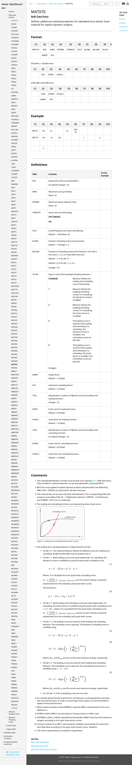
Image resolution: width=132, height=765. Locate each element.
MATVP (14, 303)
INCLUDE (14, 129)
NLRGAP (14, 602)
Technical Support (93, 761)
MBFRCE (14, 405)
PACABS (14, 650)
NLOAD (14, 582)
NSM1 (13, 633)
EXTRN (13, 24)
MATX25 (14, 320)
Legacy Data (11, 729)
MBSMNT (14, 466)
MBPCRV (14, 422)
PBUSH (14, 694)
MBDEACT (15, 391)
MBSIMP (14, 463)
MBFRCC (14, 402)
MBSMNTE (15, 473)
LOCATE (14, 177)
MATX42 (14, 340)
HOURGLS (15, 119)
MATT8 (13, 279)
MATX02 (14, 310)
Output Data (11, 725)
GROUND (14, 116)
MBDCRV (14, 388)
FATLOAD (14, 34)
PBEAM (14, 684)
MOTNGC (14, 545)
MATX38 (14, 337)
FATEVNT (14, 31)
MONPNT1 (15, 528)
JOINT (13, 150)
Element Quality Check (14, 713)
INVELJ (13, 146)
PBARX (13, 681)
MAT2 (13, 191)
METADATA (15, 490)
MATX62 (14, 354)
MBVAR (14, 477)
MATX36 (14, 334)
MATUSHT (15, 293)
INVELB (14, 143)
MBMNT (14, 412)
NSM (13, 630)
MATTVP (14, 289)
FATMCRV (15, 38)
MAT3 (13, 194)
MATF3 (13, 232)
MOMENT (14, 517)
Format (122, 19)
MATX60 (14, 351)
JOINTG (14, 153)
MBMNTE (14, 419)
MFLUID (14, 494)
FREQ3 (13, 78)
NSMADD (14, 636)
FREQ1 (13, 72)
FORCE (13, 58)
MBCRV (14, 381)
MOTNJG (14, 562)
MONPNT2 (15, 531)
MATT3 (13, 272)
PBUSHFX (14, 701)
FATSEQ (14, 48)
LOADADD (15, 170)
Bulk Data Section (12, 16)
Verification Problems (8, 737)
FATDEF (14, 27)
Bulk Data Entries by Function (44, 749)
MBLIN (13, 408)
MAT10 (13, 215)
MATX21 (14, 317)
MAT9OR (14, 211)
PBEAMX (14, 691)
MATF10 (14, 242)
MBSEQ (14, 446)
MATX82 (14, 368)
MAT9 (13, 208)
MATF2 (13, 228)
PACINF (14, 653)
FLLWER (14, 55)
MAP (13, 181)
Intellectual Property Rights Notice (70, 761)
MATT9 (13, 283)
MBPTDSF (15, 432)
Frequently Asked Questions (10, 743)
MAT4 (13, 198)
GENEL (13, 95)
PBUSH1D (15, 698)
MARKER (14, 184)
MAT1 (13, 187)
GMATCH (14, 99)
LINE (13, 164)
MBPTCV (14, 425)
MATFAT (14, 221)
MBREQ (14, 436)
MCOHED (14, 487)
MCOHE (14, 483)
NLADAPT (14, 572)
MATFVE (14, 245)
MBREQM (14, 442)
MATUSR (14, 296)
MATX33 (14, 330)
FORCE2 (14, 65)
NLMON (14, 579)
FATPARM (15, 41)
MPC (13, 565)
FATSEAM (14, 44)
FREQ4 (13, 82)
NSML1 (14, 643)
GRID (13, 109)
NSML (13, 640)
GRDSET (14, 106)
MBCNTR (14, 378)
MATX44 (14, 347)
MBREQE (14, 439)
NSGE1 (13, 623)
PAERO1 (14, 657)
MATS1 (13, 262)
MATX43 (14, 344)
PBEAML (14, 688)
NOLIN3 (14, 613)
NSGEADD (15, 626)
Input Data (42, 3)
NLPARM (14, 592)
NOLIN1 (14, 606)
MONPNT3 (15, 534)
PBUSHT (14, 705)
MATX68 (14, 361)
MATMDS (14, 255)
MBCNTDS (15, 374)
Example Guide (9, 732)
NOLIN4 (14, 616)
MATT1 (13, 266)
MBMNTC (14, 415)
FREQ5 (13, 85)
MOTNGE (14, 548)
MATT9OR (15, 286)
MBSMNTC (15, 470)
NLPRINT (14, 599)
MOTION (14, 538)
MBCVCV (14, 385)
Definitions (123, 27)
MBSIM (14, 459)
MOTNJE (14, 558)
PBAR (13, 674)
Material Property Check (12, 719)
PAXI (13, 671)
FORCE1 (14, 61)
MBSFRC (14, 449)
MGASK (14, 497)
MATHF (14, 252)
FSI (12, 89)
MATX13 (14, 313)
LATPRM (14, 160)
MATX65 (14, 357)
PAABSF (14, 647)
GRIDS (13, 112)
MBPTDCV (15, 429)
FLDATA (14, 51)
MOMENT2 (15, 524)
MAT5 (13, 201)
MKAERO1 (15, 500)
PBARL (13, 677)
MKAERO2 (15, 504)
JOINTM (14, 157)
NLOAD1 (14, 585)
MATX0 (13, 306)
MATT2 (13, 269)
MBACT (14, 371)
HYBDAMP (15, 123)
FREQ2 (13, 75)
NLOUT (14, 589)
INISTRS (14, 133)
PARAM (14, 667)
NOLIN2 (14, 609)
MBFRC (14, 398)
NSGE (13, 619)
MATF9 (13, 238)
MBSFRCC (15, 453)
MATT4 (13, 276)
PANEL (13, 660)
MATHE (14, 249)
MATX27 (14, 323)
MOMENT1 (15, 521)
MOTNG (14, 541)
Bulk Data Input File (39, 745)
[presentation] (63, 568)
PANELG (14, 664)
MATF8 (13, 235)
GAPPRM (14, 92)
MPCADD (14, 568)
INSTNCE (14, 136)
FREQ (13, 68)
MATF (13, 218)
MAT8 (13, 204)
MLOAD (14, 507)
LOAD (13, 167)
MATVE (14, 300)
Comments (123, 30)
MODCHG (15, 511)
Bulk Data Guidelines (40, 742)
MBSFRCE (14, 456)
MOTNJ (14, 551)
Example (122, 23)
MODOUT (15, 514)
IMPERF (14, 126)
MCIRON (14, 480)
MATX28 (14, 327)
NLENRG (14, 575)
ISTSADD (14, 140)
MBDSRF (14, 395)
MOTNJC (14, 555)
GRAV (13, 102)
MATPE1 (14, 259)
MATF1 (13, 225)
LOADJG (14, 174)
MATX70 (14, 364)
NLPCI (13, 596)
